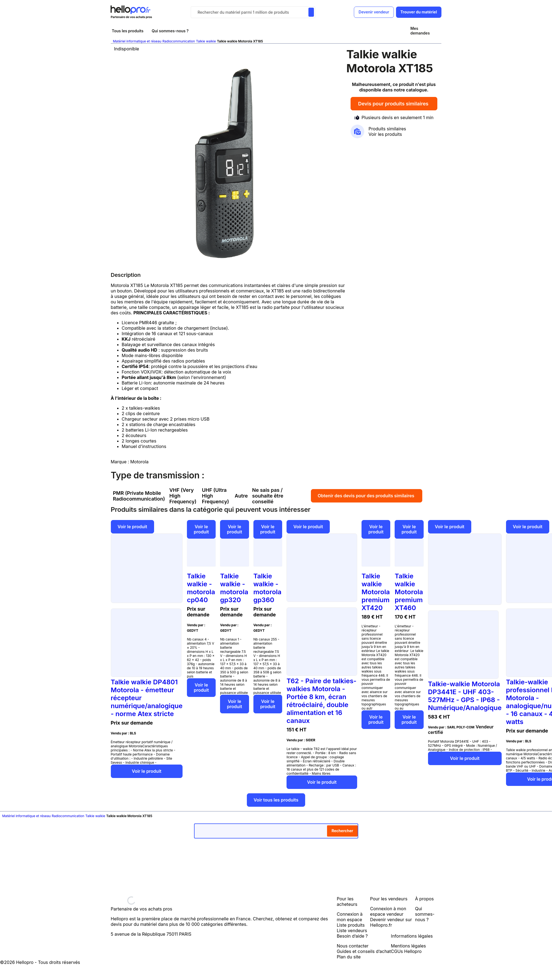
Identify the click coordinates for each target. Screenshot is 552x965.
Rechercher (342, 830)
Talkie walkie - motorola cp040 (201, 588)
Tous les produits (128, 30)
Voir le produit (132, 526)
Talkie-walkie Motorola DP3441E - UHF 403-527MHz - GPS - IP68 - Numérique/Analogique (465, 696)
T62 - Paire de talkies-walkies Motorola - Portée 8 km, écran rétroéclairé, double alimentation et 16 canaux (322, 701)
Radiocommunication (178, 41)
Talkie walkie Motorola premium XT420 (376, 592)
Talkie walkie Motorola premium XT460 (409, 592)
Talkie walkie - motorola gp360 (267, 588)
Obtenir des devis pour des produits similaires (366, 495)
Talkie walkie (206, 41)
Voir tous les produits (276, 800)
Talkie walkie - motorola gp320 (234, 588)
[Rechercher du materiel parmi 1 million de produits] (311, 12)
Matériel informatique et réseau (137, 41)
